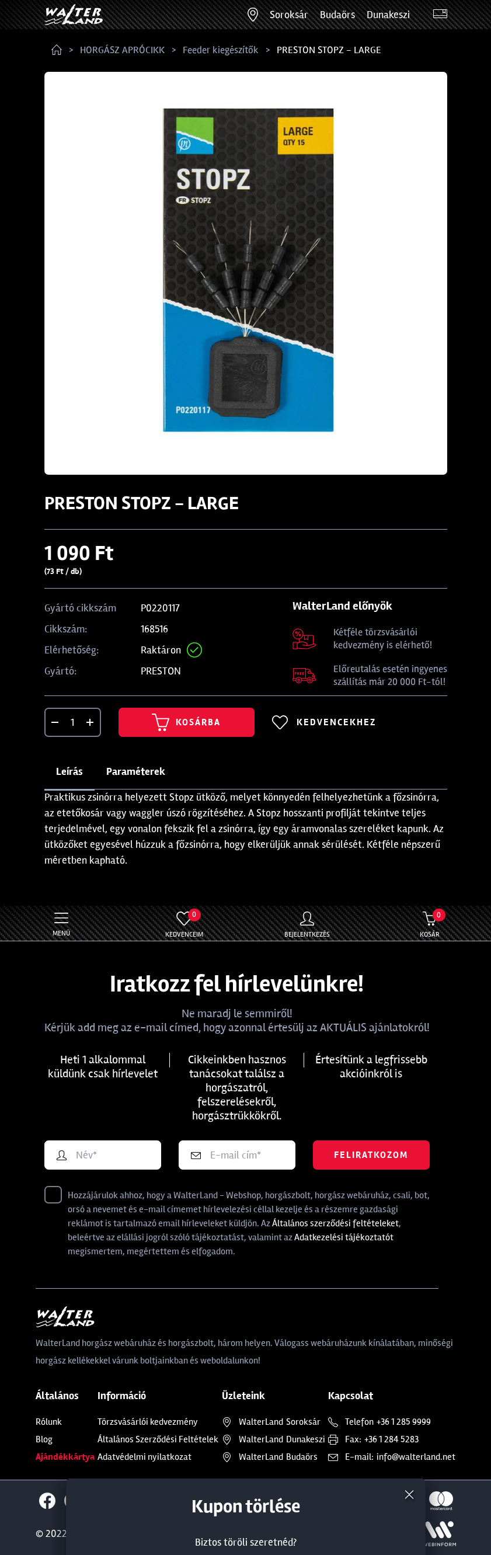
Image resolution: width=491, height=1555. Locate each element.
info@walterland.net (416, 1457)
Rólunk (49, 1422)
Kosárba (186, 722)
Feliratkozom (371, 1155)
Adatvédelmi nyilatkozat (144, 1457)
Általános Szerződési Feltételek (157, 1439)
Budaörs (337, 14)
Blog (44, 1439)
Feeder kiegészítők (221, 50)
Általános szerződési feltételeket (335, 1223)
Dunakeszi (388, 14)
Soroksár (289, 14)
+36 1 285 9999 (404, 1422)
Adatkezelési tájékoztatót (344, 1237)
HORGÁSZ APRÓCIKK (122, 50)
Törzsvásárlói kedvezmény (147, 1422)
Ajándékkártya (65, 1457)
